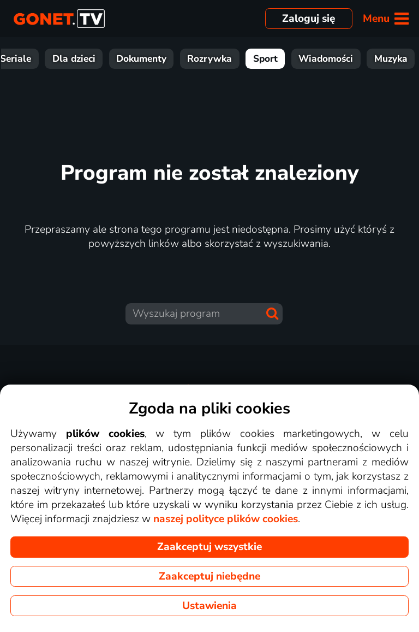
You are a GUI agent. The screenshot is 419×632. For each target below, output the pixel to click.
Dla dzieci (147, 58)
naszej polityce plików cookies (225, 519)
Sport (339, 58)
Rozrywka (283, 58)
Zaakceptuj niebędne (209, 576)
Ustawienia (209, 606)
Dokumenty (215, 58)
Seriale (89, 58)
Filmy (40, 58)
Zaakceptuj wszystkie (209, 547)
